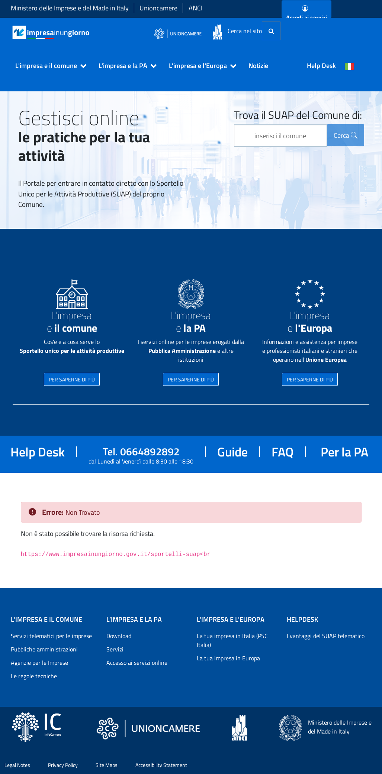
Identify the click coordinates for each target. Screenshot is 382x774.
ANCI (195, 8)
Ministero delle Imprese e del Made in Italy (70, 8)
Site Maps (107, 765)
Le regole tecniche (34, 675)
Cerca (345, 135)
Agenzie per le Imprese (39, 662)
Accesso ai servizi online (136, 662)
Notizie (258, 66)
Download (118, 635)
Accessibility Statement (161, 765)
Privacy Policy (63, 765)
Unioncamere (158, 8)
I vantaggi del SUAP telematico (326, 635)
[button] (47, 66)
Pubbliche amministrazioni (44, 649)
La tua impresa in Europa (228, 658)
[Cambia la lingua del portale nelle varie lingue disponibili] (349, 66)
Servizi (114, 649)
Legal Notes (17, 765)
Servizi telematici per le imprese (51, 635)
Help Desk (321, 66)
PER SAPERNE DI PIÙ (72, 379)
